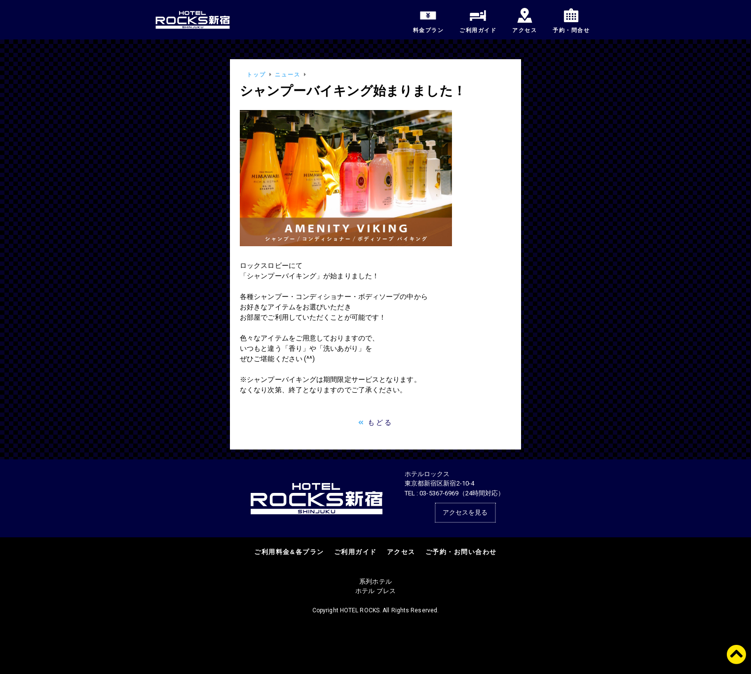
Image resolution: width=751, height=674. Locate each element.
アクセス (401, 552)
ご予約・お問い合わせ (461, 552)
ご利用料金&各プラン (289, 552)
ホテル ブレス (375, 591)
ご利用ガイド (355, 552)
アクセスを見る (465, 512)
